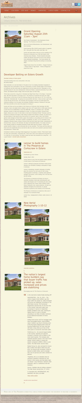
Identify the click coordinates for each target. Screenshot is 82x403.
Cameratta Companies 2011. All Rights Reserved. (47, 400)
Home (5, 25)
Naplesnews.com (28, 152)
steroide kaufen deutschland (19, 136)
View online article (32, 375)
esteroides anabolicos (29, 268)
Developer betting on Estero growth (12, 78)
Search (76, 10)
